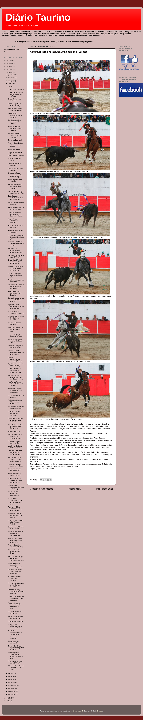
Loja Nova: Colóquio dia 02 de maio (15, 447)
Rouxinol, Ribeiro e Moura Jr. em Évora (15, 465)
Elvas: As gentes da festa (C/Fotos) (14, 105)
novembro (12, 691)
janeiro (10, 75)
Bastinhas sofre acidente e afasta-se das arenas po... (16, 198)
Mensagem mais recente (41, 489)
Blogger (99, 711)
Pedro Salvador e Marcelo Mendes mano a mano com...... (14, 605)
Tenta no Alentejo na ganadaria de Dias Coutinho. (15, 186)
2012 (8, 66)
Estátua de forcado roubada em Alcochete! (14, 413)
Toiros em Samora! (14, 150)
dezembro (12, 694)
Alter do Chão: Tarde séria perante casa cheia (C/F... (15, 540)
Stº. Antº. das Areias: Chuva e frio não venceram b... (15, 571)
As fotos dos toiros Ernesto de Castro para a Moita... (15, 480)
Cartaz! (10, 86)
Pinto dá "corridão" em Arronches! (15, 231)
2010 (8, 60)
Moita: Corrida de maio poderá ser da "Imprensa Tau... (15, 533)
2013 (8, 69)
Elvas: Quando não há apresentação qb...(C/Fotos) (15, 94)
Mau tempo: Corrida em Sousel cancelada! (16, 408)
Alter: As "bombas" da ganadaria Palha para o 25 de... (15, 426)
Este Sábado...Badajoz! (16, 156)
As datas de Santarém (15, 621)
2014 (8, 72)
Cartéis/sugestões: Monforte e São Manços (14, 122)
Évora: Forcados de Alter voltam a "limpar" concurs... (15, 370)
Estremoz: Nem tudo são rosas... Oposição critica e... (15, 214)
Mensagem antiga (104, 489)
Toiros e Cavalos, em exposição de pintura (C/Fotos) (16, 648)
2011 (8, 63)
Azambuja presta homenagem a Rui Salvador (15, 293)
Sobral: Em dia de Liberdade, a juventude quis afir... (15, 565)
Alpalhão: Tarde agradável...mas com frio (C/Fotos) (59, 51)
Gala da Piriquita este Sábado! (15, 169)
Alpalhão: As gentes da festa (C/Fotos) (16, 365)
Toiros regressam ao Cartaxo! (15, 180)
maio (10, 673)
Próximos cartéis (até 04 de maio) (15, 612)
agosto (10, 682)
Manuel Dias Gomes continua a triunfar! (15, 109)
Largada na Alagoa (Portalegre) (14, 164)
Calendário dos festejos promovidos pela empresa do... (16, 286)
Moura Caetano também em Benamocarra (13, 493)
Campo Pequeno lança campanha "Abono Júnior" (16, 300)
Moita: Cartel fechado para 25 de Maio (15, 617)
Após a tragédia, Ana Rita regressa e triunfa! (15, 402)
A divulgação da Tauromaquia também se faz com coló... (15, 655)
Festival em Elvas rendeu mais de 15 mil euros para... (15, 509)
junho (10, 676)
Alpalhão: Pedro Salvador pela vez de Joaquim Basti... (16, 306)
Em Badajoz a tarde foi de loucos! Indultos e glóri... (16, 237)
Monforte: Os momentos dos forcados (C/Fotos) (15, 250)
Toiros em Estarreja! (15, 140)
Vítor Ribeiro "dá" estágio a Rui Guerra (16, 312)
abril (10, 84)
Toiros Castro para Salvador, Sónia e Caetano (15, 128)
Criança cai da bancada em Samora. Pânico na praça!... (16, 598)
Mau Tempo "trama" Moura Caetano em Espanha (15, 384)
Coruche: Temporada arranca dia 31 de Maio (15, 341)
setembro (11, 685)
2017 (8, 701)
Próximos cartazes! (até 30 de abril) (16, 281)
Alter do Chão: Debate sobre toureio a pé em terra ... (15, 145)
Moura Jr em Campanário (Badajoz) (13, 221)
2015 (8, 698)
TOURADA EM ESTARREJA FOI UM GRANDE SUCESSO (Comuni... (15, 634)
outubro (11, 688)
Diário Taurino (37, 17)
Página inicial (74, 489)
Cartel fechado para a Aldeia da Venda (15, 347)
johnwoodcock (78, 711)
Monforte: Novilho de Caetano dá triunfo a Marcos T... (16, 243)
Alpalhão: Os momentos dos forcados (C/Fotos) (15, 359)
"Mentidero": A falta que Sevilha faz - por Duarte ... (16, 667)
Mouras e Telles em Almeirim (14, 324)
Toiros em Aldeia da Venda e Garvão (14, 474)
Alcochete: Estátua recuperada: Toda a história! (15, 515)
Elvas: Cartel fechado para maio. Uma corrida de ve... (15, 262)
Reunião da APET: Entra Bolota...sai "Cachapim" (14, 135)
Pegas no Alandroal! (15, 153)
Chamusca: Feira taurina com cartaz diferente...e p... (15, 175)
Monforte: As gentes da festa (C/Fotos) (16, 256)
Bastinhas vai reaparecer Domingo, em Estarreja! (16, 487)
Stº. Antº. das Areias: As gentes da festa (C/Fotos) (16, 585)
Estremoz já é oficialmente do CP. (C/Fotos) (15, 115)
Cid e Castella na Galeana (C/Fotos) (15, 335)
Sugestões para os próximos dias (14, 442)
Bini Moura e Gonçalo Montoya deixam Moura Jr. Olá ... (15, 268)
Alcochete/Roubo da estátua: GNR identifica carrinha (15, 436)
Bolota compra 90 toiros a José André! (16, 528)
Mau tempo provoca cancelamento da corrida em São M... (15, 377)
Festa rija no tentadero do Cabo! (15, 226)
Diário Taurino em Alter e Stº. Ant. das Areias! (15, 522)
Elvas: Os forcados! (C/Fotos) (14, 100)
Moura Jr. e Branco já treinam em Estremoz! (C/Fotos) (16, 558)
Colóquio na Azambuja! (16, 89)
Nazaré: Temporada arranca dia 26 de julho (15, 275)
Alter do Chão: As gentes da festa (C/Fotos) (14, 551)
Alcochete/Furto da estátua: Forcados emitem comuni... (15, 459)
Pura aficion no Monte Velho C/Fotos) (15, 662)
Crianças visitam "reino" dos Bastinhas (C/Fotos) (16, 318)
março (10, 81)
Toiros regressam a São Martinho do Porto (16, 208)
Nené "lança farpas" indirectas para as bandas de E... (15, 390)
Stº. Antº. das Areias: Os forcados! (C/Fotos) (15, 578)
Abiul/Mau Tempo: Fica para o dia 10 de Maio (16, 329)
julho (10, 679)
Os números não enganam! (13, 642)
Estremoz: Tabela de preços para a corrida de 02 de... (15, 452)
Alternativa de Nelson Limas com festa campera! (15, 420)
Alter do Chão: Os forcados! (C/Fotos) (15, 546)
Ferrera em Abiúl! (14, 431)
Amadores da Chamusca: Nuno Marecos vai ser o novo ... (15, 501)
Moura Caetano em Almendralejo (14, 470)
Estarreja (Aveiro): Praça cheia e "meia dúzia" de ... (15, 591)
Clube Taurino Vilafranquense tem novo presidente (15, 626)
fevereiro (11, 78)
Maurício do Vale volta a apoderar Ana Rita (15, 192)
